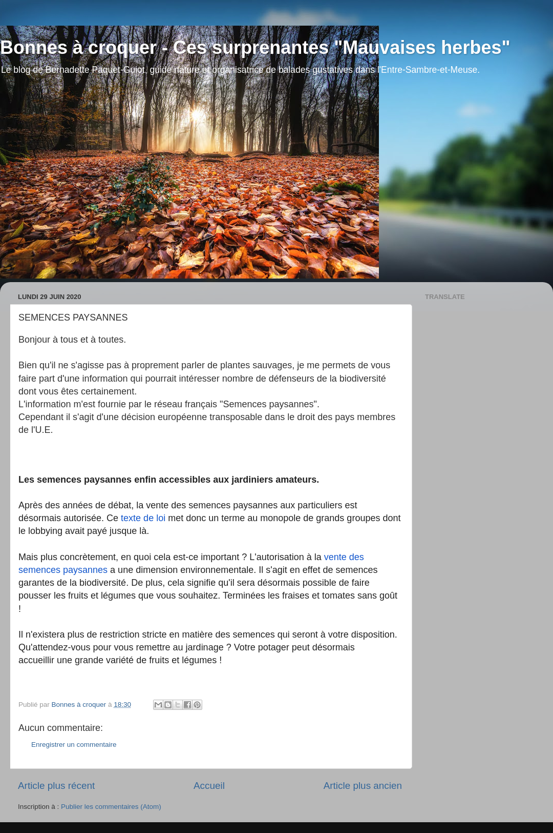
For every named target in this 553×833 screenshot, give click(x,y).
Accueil (209, 785)
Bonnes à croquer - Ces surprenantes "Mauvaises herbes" (255, 47)
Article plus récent (56, 785)
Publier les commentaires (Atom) (111, 806)
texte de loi (143, 518)
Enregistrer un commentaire (74, 744)
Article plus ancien (363, 785)
